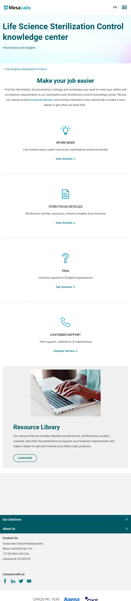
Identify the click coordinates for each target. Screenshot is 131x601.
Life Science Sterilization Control (26, 69)
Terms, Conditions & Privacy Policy (65, 593)
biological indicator (41, 99)
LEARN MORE (25, 458)
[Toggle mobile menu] (124, 7)
